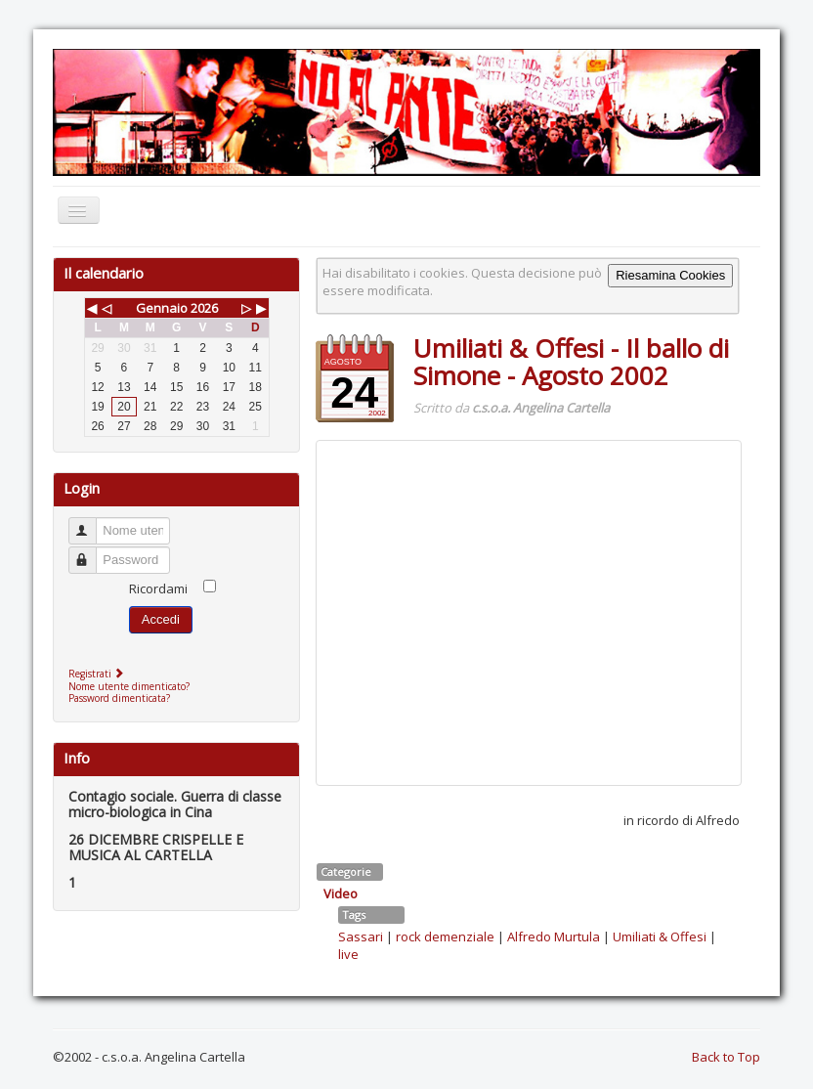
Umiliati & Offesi (659, 936)
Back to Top (726, 1057)
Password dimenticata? (119, 698)
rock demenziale (445, 936)
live (348, 954)
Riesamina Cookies (670, 275)
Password (91, 551)
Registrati (98, 673)
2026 (204, 308)
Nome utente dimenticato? (129, 686)
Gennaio (162, 308)
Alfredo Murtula (553, 936)
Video (340, 893)
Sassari (360, 936)
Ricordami (158, 588)
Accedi (161, 619)
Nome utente (91, 522)
